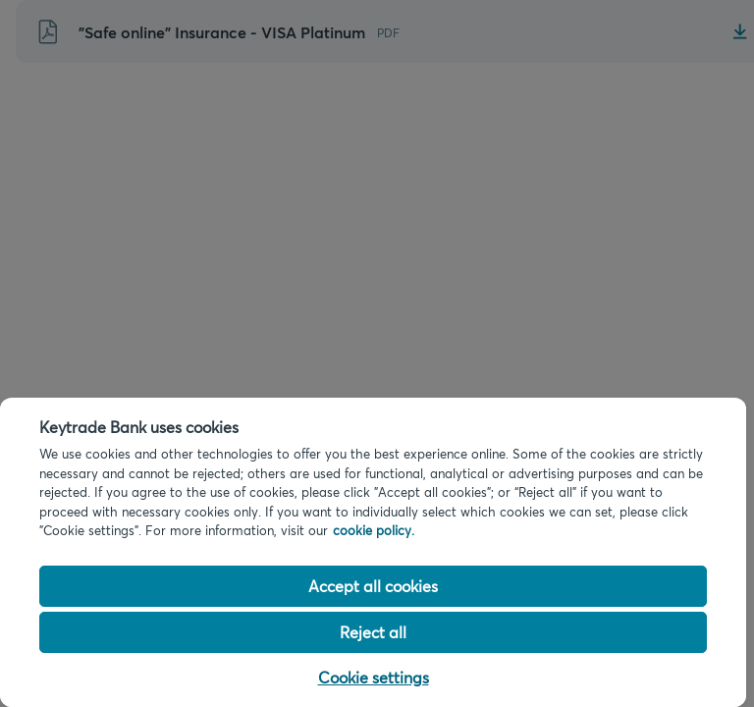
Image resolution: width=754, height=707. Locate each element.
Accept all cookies (373, 585)
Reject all (373, 632)
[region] (373, 552)
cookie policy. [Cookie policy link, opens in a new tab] (373, 530)
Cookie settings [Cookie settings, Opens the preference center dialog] (373, 677)
